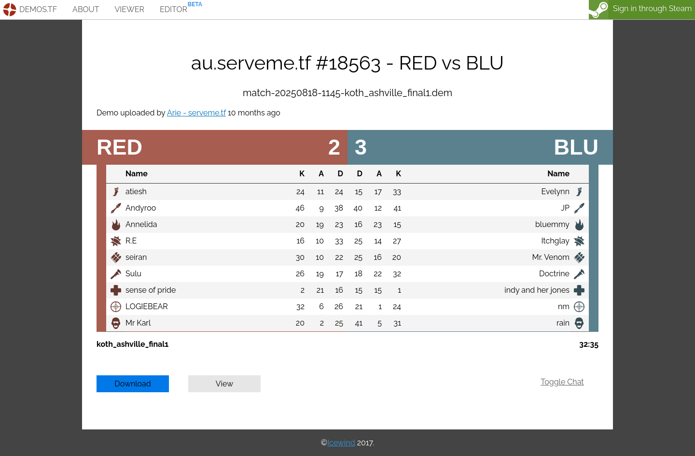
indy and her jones (537, 290)
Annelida (141, 224)
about (85, 9)
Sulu (133, 273)
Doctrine (554, 273)
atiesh (136, 191)
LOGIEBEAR (146, 306)
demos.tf (38, 9)
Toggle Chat (562, 381)
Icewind (341, 442)
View (225, 383)
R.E (131, 240)
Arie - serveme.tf (196, 112)
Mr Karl (138, 323)
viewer (129, 9)
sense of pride (150, 290)
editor (173, 9)
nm (564, 306)
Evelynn (556, 191)
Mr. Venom (551, 257)
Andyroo (140, 208)
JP (565, 208)
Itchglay (555, 240)
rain (563, 323)
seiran (136, 257)
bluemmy (552, 224)
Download (132, 383)
